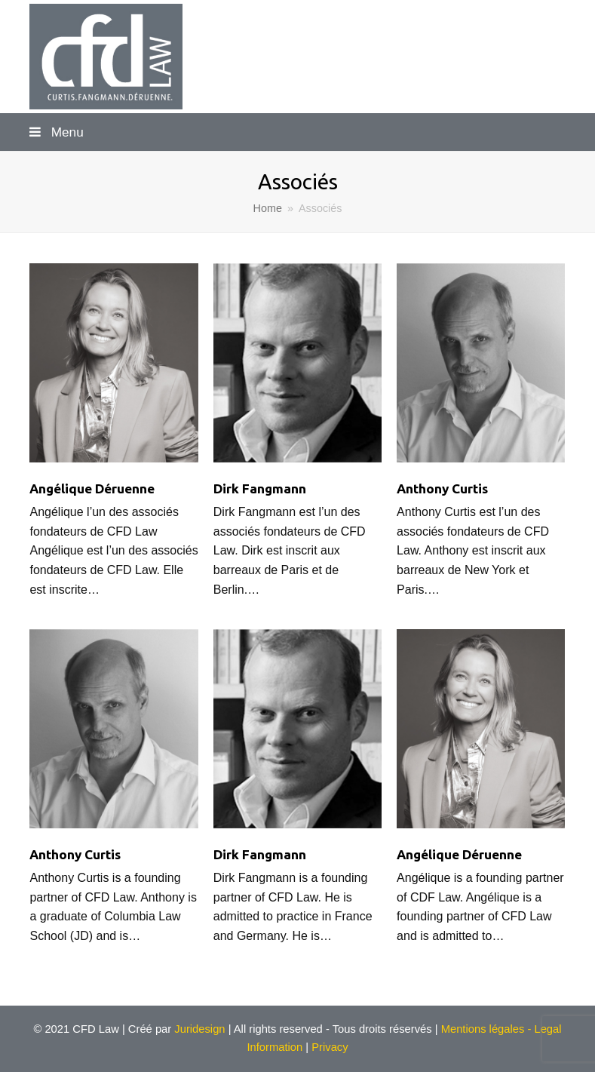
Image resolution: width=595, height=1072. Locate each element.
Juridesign (198, 1029)
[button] (297, 132)
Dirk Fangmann (259, 488)
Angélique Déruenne (92, 488)
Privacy (329, 1047)
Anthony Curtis (442, 488)
